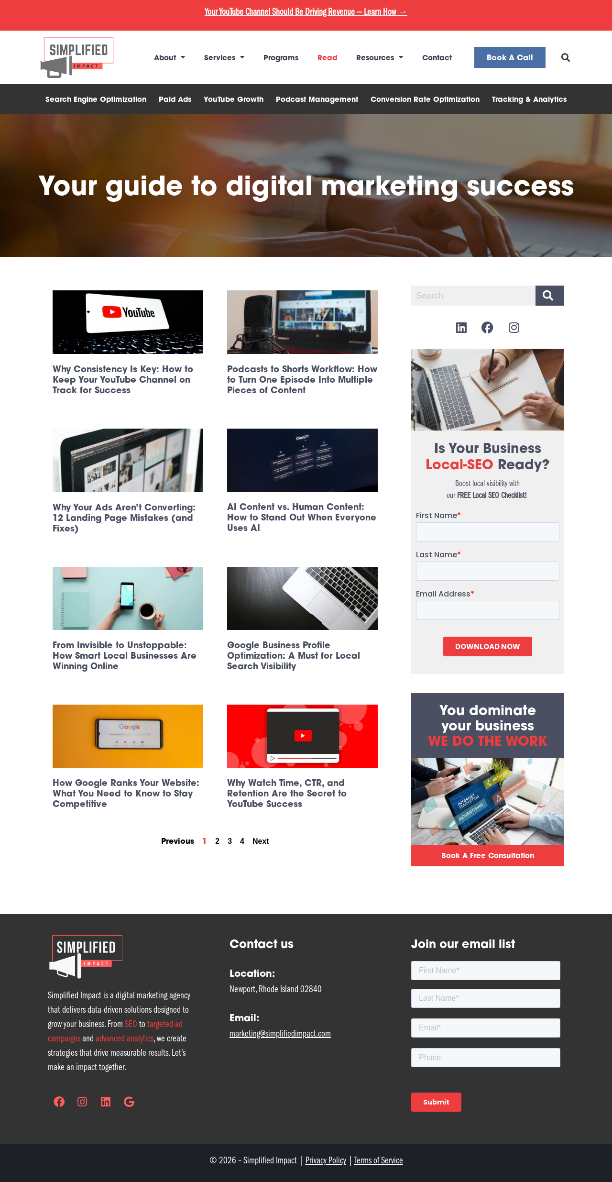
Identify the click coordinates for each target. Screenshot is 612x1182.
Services (224, 57)
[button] (566, 57)
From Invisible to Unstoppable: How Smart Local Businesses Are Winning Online (125, 655)
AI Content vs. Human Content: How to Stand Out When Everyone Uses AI (301, 517)
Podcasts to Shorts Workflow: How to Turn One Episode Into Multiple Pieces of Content (302, 379)
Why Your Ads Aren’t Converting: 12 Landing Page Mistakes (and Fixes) (124, 517)
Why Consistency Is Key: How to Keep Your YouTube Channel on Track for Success (123, 379)
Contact (437, 57)
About (169, 57)
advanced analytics (124, 1038)
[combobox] (471, 296)
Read (327, 57)
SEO (131, 1023)
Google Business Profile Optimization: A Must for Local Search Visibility (293, 655)
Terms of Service (378, 1160)
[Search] (550, 296)
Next (260, 841)
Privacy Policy (326, 1160)
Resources (379, 57)
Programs (280, 57)
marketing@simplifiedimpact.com (280, 1033)
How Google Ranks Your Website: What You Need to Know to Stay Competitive (126, 793)
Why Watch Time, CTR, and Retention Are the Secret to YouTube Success (287, 793)
